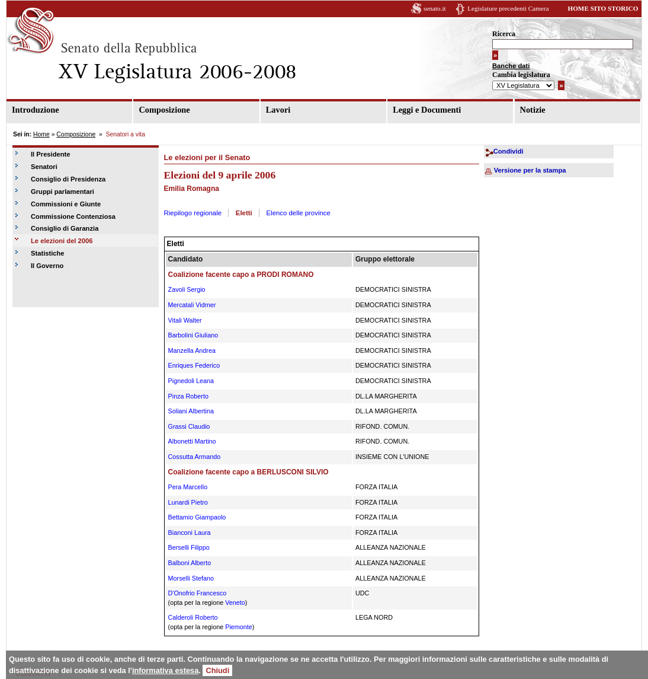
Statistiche (48, 253)
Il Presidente (50, 154)
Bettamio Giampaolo (197, 517)
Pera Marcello (188, 486)
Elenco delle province (299, 212)
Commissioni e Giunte (66, 204)
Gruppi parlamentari (62, 191)
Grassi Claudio (189, 426)
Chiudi (217, 670)
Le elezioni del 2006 (61, 240)
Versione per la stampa (530, 170)
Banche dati (511, 65)
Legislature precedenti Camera (507, 8)
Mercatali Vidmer (192, 304)
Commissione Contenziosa (73, 216)
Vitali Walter (185, 320)
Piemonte (238, 626)
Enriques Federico (194, 365)
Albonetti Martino (192, 441)
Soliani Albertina (191, 411)
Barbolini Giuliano (193, 335)
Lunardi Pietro (188, 502)
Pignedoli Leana (191, 380)
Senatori (44, 166)
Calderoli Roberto (193, 617)
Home (41, 134)
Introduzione (35, 109)
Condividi (508, 151)
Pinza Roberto (188, 396)
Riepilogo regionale (193, 212)
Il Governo (47, 265)
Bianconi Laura (189, 532)
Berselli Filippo (189, 547)
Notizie (533, 109)
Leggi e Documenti (427, 109)
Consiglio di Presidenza (68, 179)
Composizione (164, 109)
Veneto (235, 602)
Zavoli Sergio (187, 289)
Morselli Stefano (191, 578)
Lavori (278, 109)
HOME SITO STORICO (602, 8)
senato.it (435, 8)
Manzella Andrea (192, 350)
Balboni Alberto (189, 562)
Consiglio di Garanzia (64, 228)
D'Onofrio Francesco (197, 593)
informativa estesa (165, 670)
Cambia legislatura (521, 75)
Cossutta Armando (194, 456)
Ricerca (503, 34)
